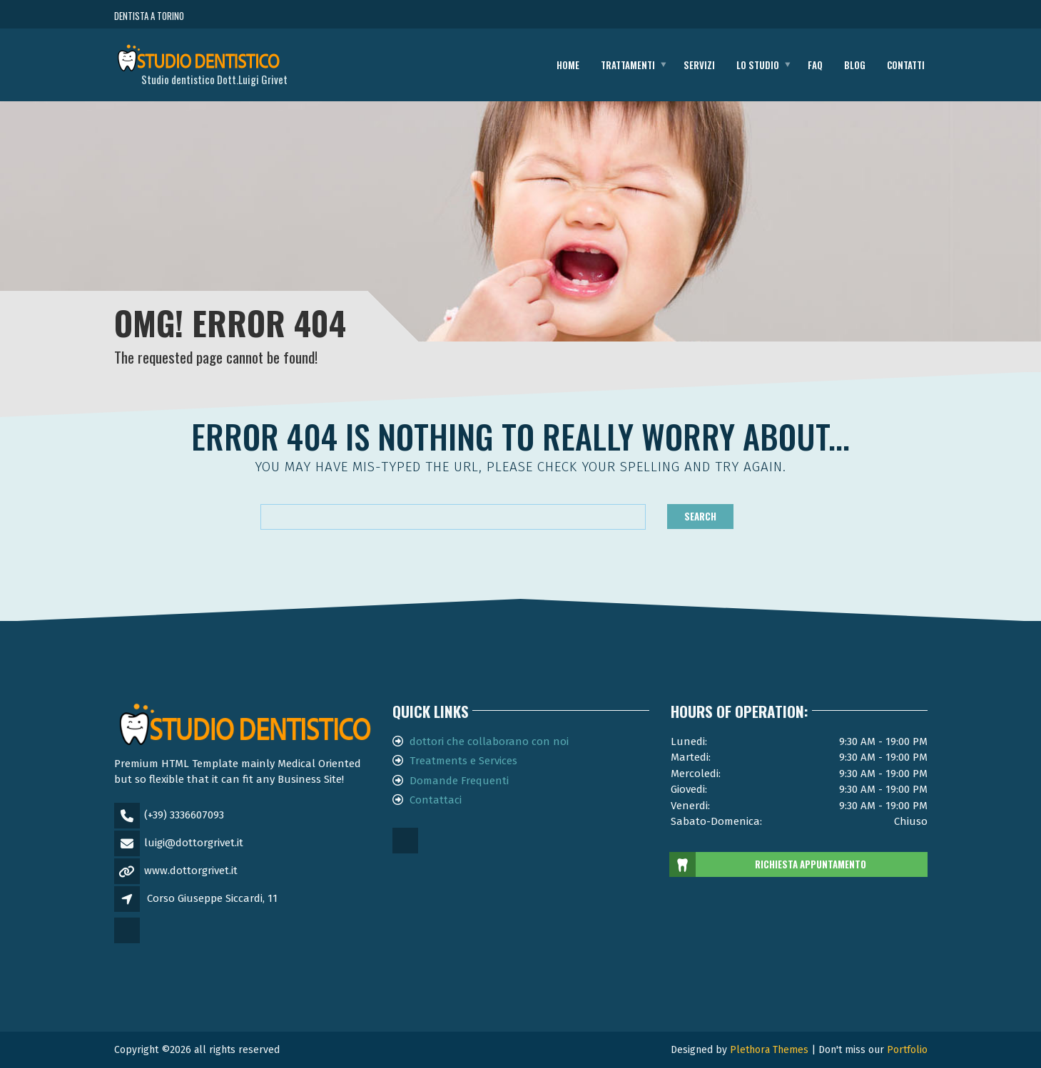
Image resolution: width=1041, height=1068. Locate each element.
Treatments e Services (463, 760)
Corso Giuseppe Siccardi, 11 (212, 898)
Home (568, 65)
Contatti (906, 65)
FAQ (815, 65)
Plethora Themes (769, 1050)
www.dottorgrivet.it (191, 870)
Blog (854, 65)
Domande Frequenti (459, 780)
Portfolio (907, 1050)
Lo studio (757, 65)
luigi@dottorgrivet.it (193, 842)
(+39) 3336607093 (184, 814)
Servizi (699, 65)
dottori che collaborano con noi (489, 741)
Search (700, 516)
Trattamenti (628, 65)
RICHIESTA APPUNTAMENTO (769, 865)
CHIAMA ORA (849, 16)
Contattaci (436, 800)
